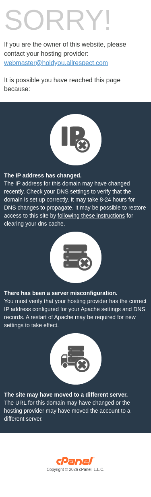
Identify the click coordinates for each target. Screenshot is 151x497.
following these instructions (91, 215)
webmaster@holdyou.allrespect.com (56, 62)
